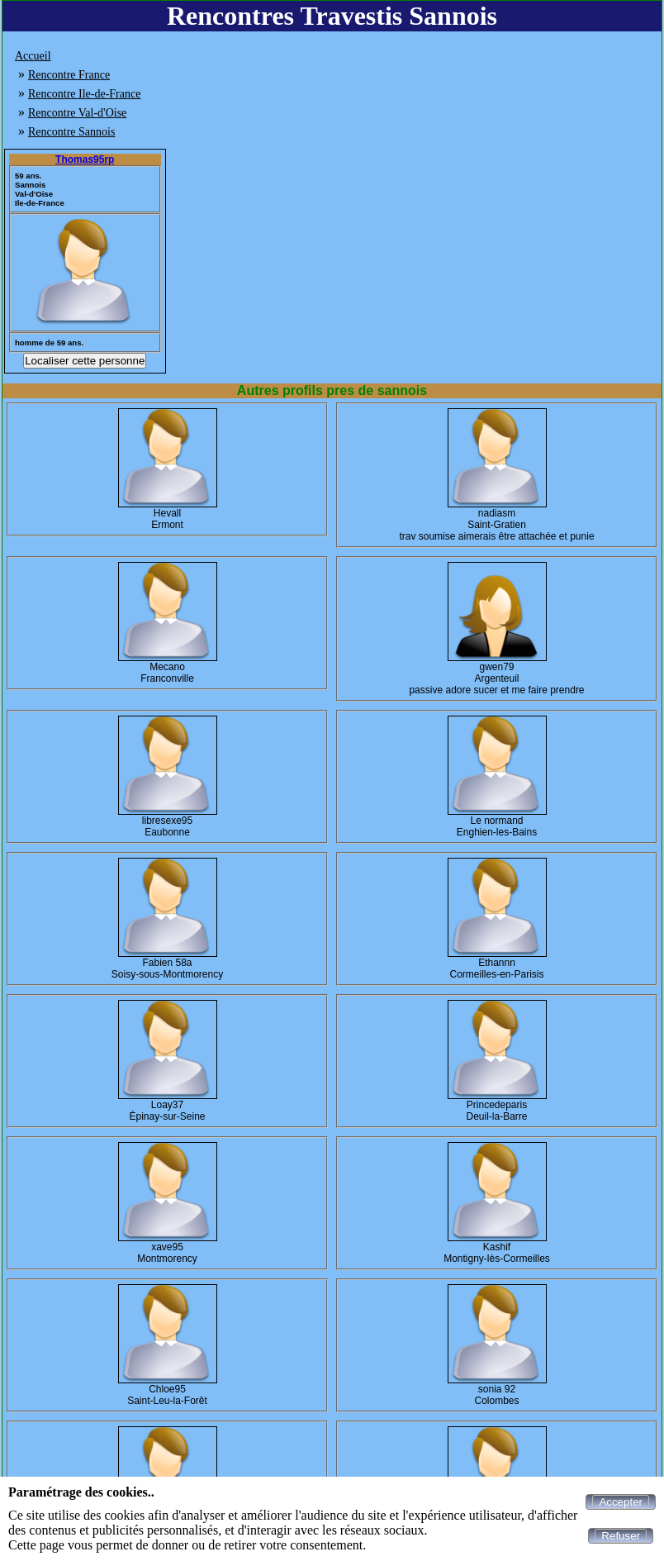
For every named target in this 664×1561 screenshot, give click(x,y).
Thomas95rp (84, 159)
